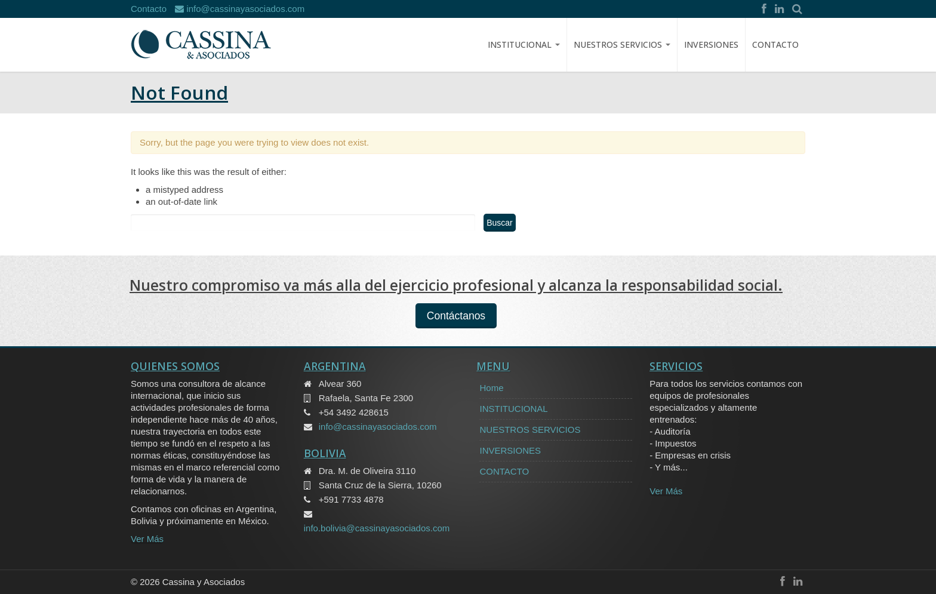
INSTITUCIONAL (513, 409)
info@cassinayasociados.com (239, 9)
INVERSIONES (711, 44)
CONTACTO (775, 44)
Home (491, 388)
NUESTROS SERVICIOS (622, 44)
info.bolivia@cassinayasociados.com (377, 528)
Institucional (524, 44)
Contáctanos (456, 316)
